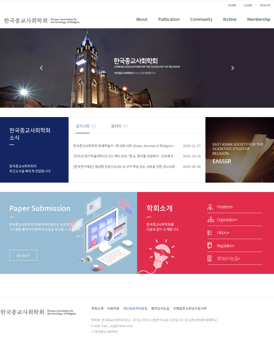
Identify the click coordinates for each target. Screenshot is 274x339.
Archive (230, 19)
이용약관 (113, 308)
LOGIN (248, 5)
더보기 (94, 126)
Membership (258, 19)
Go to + (23, 255)
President (225, 206)
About (142, 19)
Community (201, 19)
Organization (227, 219)
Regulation (225, 245)
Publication (169, 19)
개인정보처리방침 (135, 308)
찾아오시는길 (228, 258)
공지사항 (83, 126)
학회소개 (97, 308)
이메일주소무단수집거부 (190, 308)
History (223, 232)
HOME (232, 5)
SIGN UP (265, 5)
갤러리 (116, 126)
